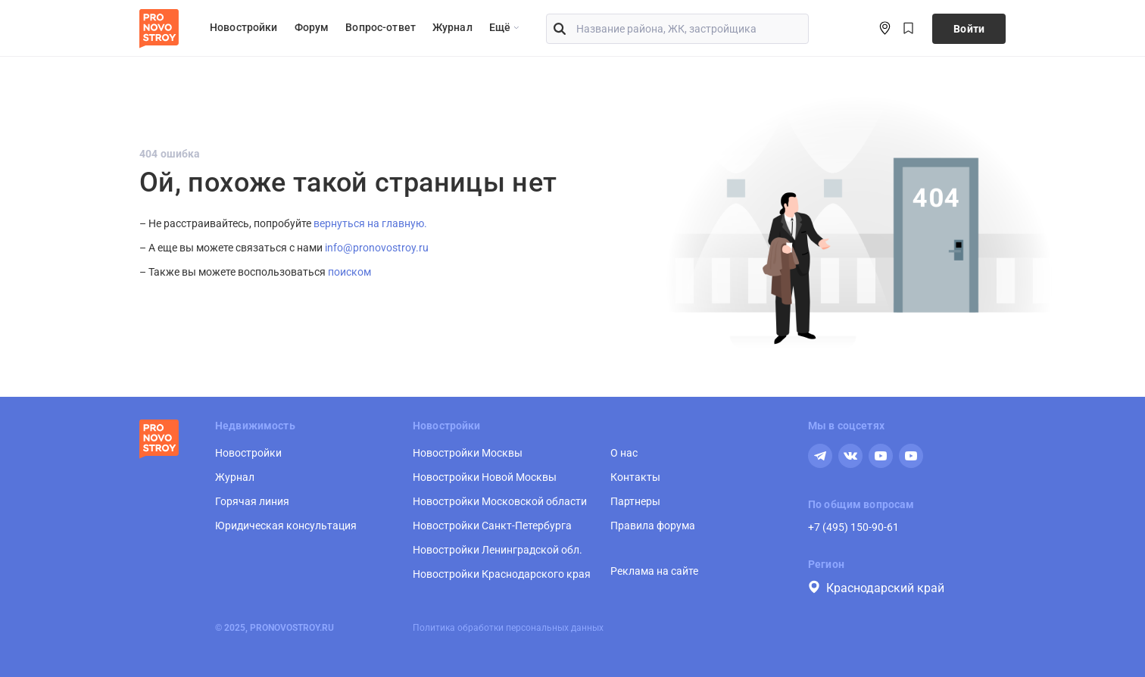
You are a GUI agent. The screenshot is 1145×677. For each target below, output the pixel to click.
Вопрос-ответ (380, 27)
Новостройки (244, 27)
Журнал (452, 27)
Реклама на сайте (654, 571)
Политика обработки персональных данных (508, 627)
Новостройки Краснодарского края (502, 574)
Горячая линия (252, 501)
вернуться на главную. (370, 223)
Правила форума (652, 525)
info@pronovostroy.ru (377, 248)
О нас (624, 453)
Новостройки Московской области (500, 501)
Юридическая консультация (286, 525)
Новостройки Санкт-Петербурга (492, 525)
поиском (349, 272)
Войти (968, 29)
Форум (312, 27)
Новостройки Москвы (468, 453)
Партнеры (635, 501)
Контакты (635, 477)
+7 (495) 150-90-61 (853, 527)
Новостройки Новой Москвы (485, 477)
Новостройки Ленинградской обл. (497, 550)
